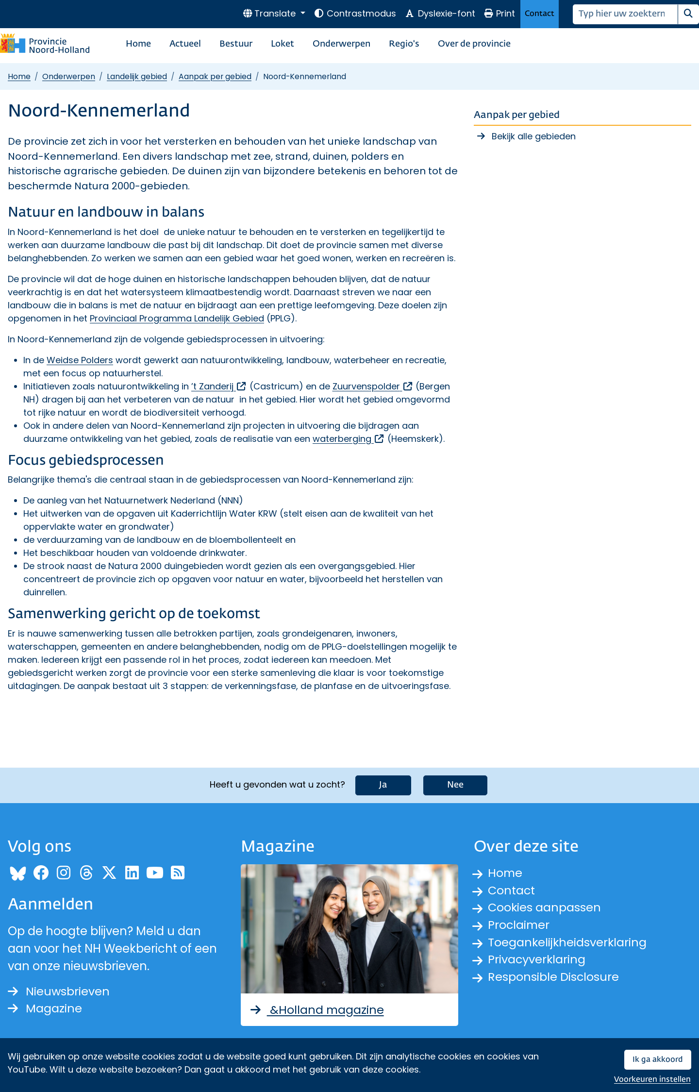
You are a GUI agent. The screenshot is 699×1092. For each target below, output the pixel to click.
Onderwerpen (341, 44)
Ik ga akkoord (657, 1059)
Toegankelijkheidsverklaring (568, 943)
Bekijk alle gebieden (534, 136)
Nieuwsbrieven (59, 991)
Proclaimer (519, 925)
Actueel (185, 44)
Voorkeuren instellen (652, 1079)
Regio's (404, 44)
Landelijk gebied (137, 76)
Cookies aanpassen (545, 908)
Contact (539, 13)
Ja (383, 785)
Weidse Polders (80, 360)
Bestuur (235, 44)
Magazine (45, 1009)
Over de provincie (474, 44)
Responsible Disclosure (553, 978)
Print (499, 13)
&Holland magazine (317, 1010)
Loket (282, 44)
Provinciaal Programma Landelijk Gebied (177, 318)
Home (138, 44)
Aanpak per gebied (215, 76)
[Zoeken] (625, 14)
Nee (455, 785)
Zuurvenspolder (373, 386)
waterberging (349, 439)
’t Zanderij (219, 386)
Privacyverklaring (537, 960)
